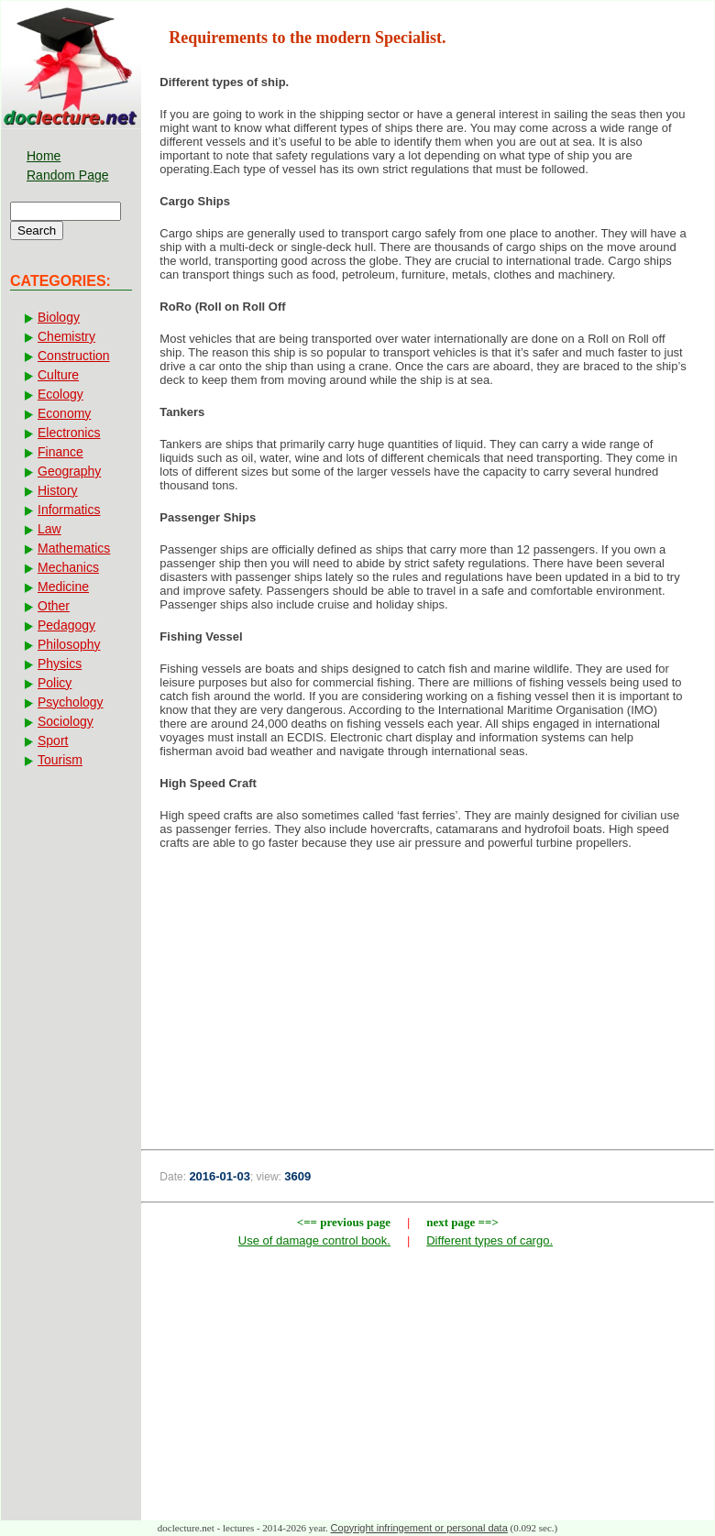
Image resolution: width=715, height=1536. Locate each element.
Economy (64, 413)
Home (43, 155)
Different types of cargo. (489, 1240)
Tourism (60, 759)
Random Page (68, 175)
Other (54, 605)
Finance (60, 451)
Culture (58, 375)
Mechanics (68, 567)
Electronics (69, 432)
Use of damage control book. (314, 1240)
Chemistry (66, 336)
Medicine (63, 586)
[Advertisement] (427, 1011)
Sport (53, 740)
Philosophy (69, 644)
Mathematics (74, 548)
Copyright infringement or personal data (419, 1527)
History (58, 490)
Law (49, 528)
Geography (69, 471)
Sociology (66, 721)
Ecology (60, 394)
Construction (74, 355)
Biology (59, 317)
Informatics (69, 509)
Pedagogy (66, 625)
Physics (60, 663)
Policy (55, 682)
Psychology (71, 702)
